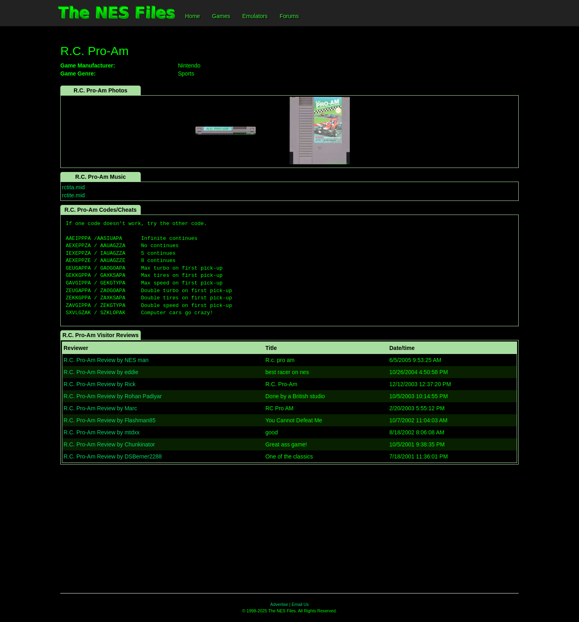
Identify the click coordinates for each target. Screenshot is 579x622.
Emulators (254, 16)
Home (192, 16)
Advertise (279, 604)
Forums (289, 16)
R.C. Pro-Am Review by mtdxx (102, 432)
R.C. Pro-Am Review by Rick (100, 384)
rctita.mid (73, 187)
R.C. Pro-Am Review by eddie (101, 372)
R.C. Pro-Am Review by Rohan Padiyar (113, 396)
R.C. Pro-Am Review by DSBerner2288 (113, 456)
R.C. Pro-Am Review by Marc (100, 408)
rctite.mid (73, 195)
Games (221, 16)
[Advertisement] (289, 529)
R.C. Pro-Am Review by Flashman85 (110, 420)
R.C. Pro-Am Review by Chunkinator (109, 444)
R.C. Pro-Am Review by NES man (106, 360)
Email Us (300, 604)
